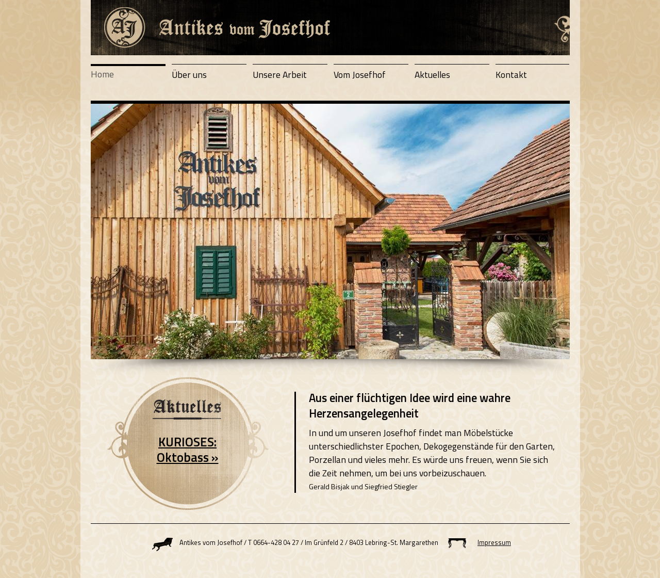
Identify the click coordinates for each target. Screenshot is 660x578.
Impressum (494, 542)
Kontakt (511, 75)
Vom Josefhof (360, 75)
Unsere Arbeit (280, 75)
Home (102, 74)
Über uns (189, 75)
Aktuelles (432, 75)
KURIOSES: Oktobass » (188, 449)
